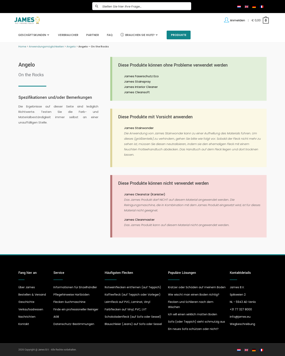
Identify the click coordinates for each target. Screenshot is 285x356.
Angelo (71, 46)
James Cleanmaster (139, 220)
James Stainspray (137, 81)
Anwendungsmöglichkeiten (46, 46)
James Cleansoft (137, 92)
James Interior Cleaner (141, 87)
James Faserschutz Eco (141, 76)
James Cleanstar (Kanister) (144, 194)
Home (22, 46)
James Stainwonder (139, 128)
